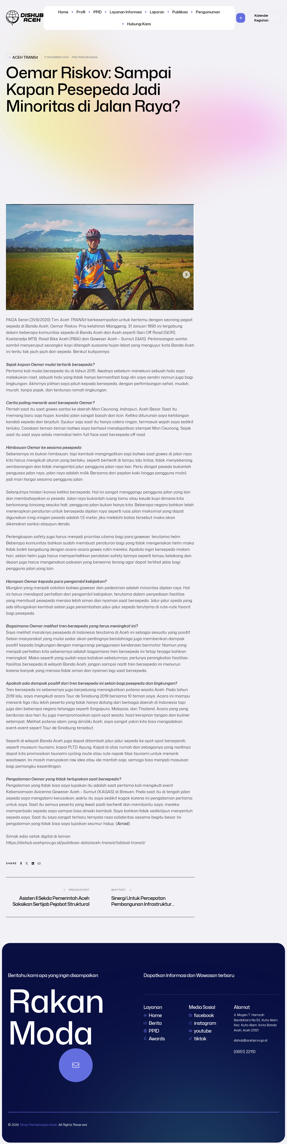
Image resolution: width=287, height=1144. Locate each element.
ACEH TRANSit (25, 57)
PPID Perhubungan (84, 57)
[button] (258, 18)
